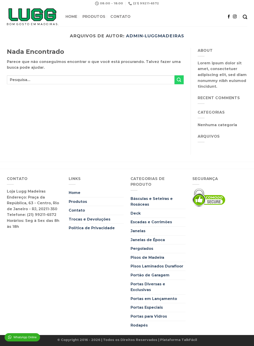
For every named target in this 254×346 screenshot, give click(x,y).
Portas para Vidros (149, 316)
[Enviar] (179, 79)
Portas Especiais (147, 307)
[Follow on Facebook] (229, 17)
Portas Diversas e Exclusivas (148, 287)
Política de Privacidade (92, 228)
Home (71, 16)
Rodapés (139, 325)
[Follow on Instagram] (235, 17)
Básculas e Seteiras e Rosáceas (152, 201)
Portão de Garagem (150, 275)
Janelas (138, 231)
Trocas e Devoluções (89, 219)
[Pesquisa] (245, 17)
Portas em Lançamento (154, 299)
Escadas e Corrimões (151, 222)
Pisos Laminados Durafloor (157, 266)
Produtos (94, 16)
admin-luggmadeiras (155, 35)
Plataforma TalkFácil (178, 340)
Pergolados (142, 248)
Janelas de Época (148, 240)
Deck (136, 213)
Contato (120, 16)
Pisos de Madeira (147, 257)
